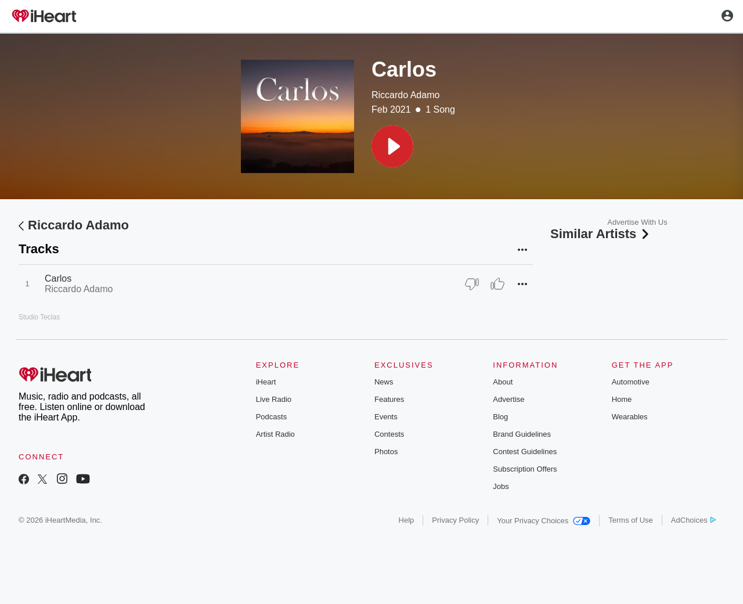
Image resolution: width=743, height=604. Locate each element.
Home (622, 399)
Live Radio (273, 399)
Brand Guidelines (522, 434)
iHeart (266, 382)
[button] (392, 146)
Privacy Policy (455, 520)
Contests (389, 434)
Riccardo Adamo (405, 95)
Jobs (500, 486)
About (503, 382)
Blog (500, 416)
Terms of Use (630, 520)
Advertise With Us (637, 222)
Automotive (631, 382)
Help (406, 520)
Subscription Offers (525, 469)
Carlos (58, 278)
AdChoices (693, 520)
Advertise (508, 399)
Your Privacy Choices (543, 520)
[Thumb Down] (471, 284)
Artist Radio (275, 434)
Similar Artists (600, 234)
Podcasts (271, 416)
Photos (386, 451)
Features (389, 399)
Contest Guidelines (525, 451)
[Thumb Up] (497, 284)
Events (386, 416)
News (384, 382)
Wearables (630, 416)
